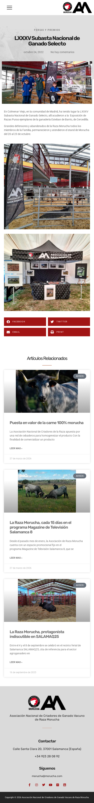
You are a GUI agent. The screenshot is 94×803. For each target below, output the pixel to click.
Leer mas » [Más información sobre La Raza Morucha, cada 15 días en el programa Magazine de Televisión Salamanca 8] (16, 558)
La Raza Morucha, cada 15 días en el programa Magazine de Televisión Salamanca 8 (40, 527)
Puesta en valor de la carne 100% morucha (46, 422)
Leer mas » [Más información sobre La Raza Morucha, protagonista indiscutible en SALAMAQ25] (16, 662)
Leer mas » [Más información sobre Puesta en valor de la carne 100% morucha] (16, 448)
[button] (9, 8)
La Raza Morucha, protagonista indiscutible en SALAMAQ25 (37, 634)
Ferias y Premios (47, 30)
